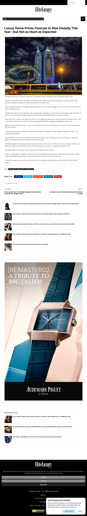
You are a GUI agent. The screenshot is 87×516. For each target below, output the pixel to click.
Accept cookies (69, 511)
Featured (11, 169)
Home (32, 505)
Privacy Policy (39, 498)
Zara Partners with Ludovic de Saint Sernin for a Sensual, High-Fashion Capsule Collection (41, 214)
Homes (15, 169)
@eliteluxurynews (52, 491)
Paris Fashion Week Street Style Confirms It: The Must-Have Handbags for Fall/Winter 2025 (42, 234)
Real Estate (31, 169)
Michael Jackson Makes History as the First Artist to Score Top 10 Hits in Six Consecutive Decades (43, 224)
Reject (80, 511)
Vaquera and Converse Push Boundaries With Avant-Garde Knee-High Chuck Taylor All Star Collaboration (46, 203)
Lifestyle (20, 169)
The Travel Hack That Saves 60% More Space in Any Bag (30, 244)
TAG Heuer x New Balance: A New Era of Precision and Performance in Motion (37, 437)
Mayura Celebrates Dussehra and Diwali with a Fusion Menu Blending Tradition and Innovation (42, 426)
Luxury (25, 169)
